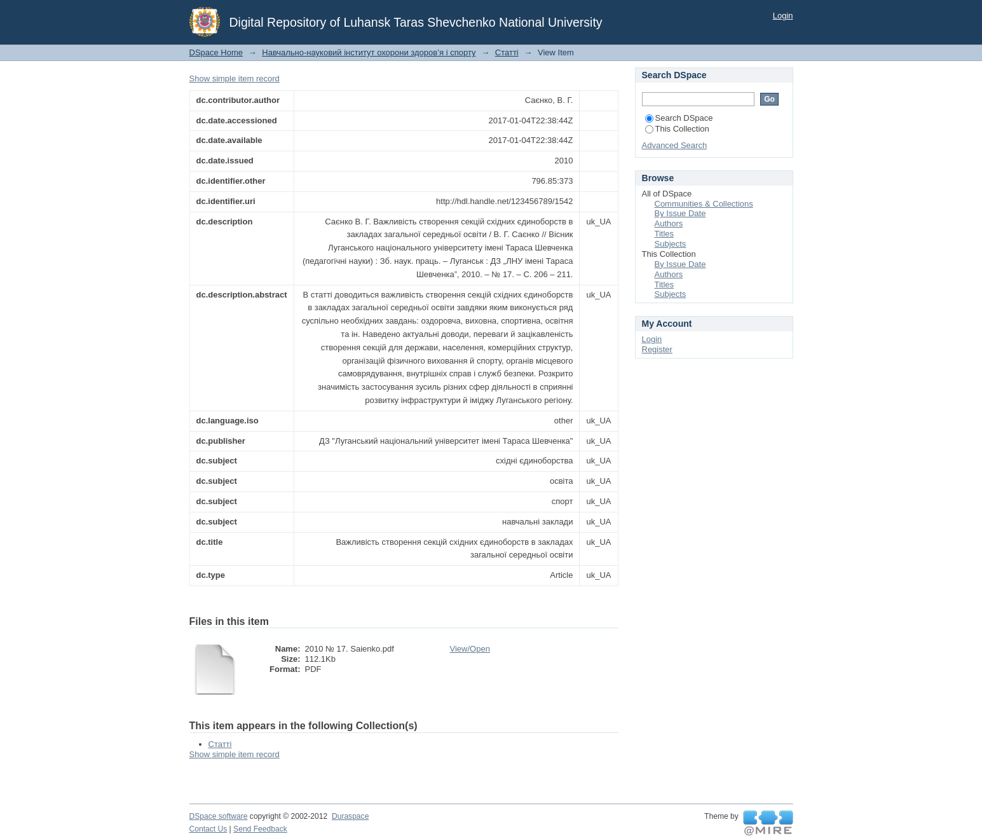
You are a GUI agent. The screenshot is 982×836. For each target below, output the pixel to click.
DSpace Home (216, 52)
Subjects (670, 244)
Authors (669, 223)
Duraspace (350, 816)
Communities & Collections (704, 204)
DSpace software (218, 816)
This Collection (677, 129)
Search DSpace (679, 118)
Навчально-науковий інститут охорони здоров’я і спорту (368, 52)
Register (657, 349)
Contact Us (208, 829)
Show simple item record (234, 78)
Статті (507, 52)
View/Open (470, 649)
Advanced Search (674, 145)
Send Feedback (260, 829)
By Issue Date (680, 213)
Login (783, 15)
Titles (664, 233)
